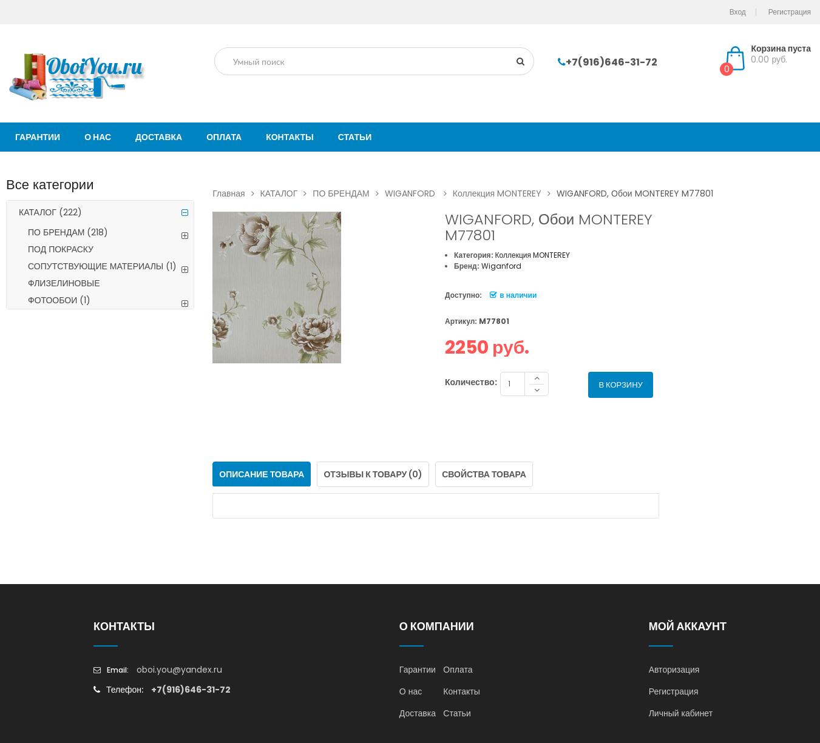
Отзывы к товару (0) (373, 474)
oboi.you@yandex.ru (179, 670)
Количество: (471, 382)
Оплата (457, 670)
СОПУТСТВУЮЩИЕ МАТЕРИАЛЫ (102, 266)
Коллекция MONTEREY (505, 193)
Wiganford (501, 266)
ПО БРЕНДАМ (68, 232)
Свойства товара (484, 474)
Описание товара (261, 474)
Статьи (456, 713)
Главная (236, 193)
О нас (410, 691)
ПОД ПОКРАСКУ (60, 249)
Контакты (461, 691)
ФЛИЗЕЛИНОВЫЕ (64, 283)
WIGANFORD (419, 193)
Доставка (417, 713)
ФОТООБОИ (59, 300)
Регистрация (674, 691)
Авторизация (674, 670)
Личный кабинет (681, 713)
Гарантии (417, 670)
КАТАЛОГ (50, 212)
